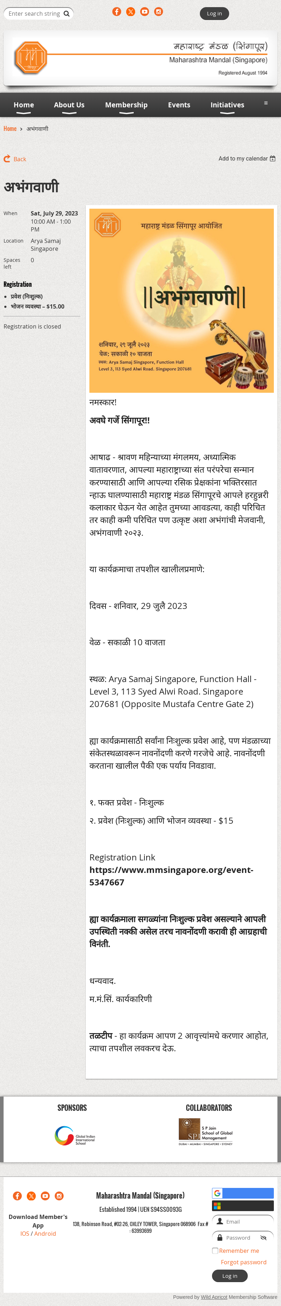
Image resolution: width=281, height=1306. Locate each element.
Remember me (239, 1251)
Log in (214, 13)
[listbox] (247, 158)
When (11, 213)
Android (45, 1234)
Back (20, 159)
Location (14, 240)
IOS (25, 1234)
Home (10, 128)
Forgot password (244, 1262)
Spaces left (12, 263)
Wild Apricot (214, 1297)
